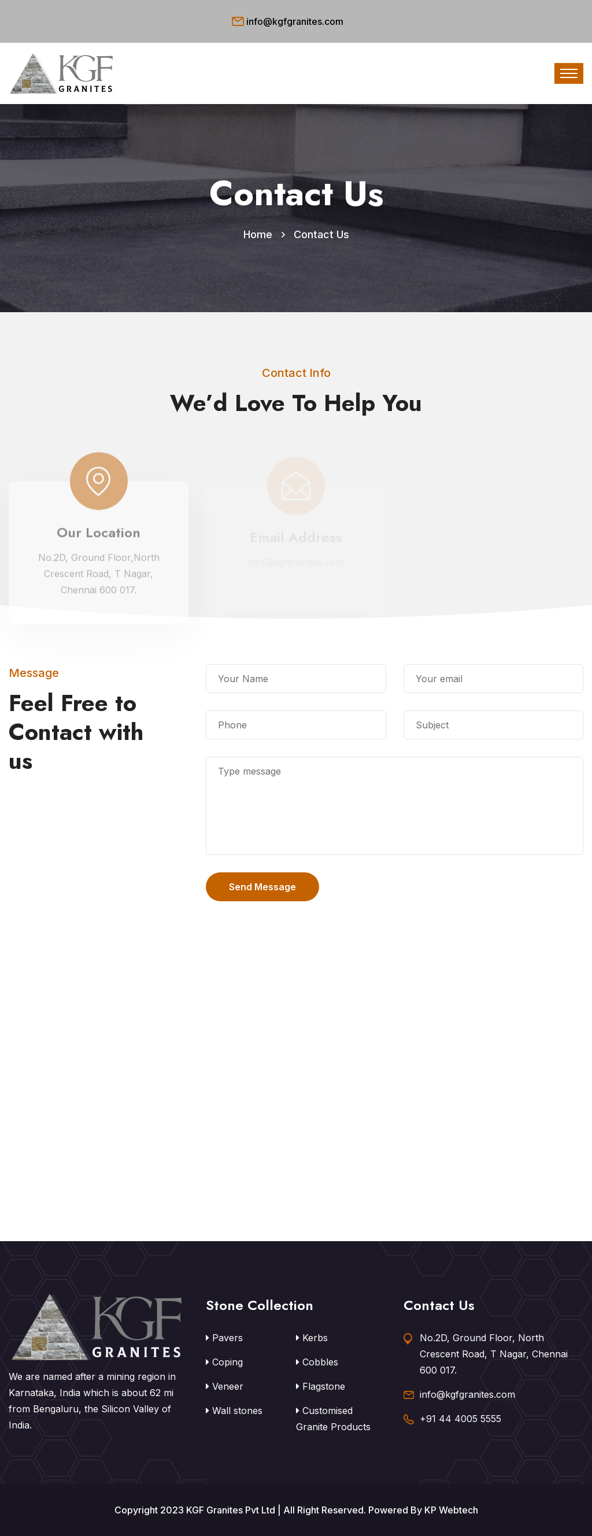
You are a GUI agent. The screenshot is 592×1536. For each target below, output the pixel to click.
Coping (224, 1362)
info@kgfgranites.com (294, 21)
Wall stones (234, 1410)
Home (257, 234)
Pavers (224, 1337)
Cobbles (317, 1362)
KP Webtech (451, 1510)
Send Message (262, 887)
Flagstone (320, 1386)
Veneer (224, 1386)
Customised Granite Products (333, 1419)
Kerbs (312, 1337)
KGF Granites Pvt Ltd (230, 1510)
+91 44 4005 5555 (460, 1418)
